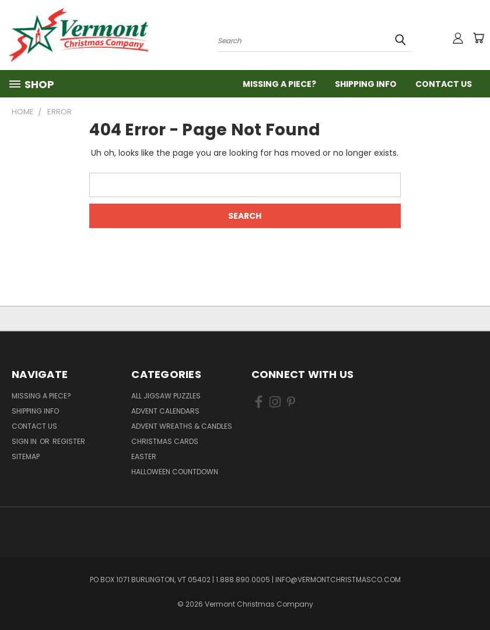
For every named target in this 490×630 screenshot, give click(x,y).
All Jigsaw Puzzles (166, 396)
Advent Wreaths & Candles (181, 426)
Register (68, 441)
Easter (143, 456)
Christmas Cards (164, 441)
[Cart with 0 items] (478, 38)
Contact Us (443, 84)
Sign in (25, 441)
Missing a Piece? (279, 84)
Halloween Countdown (174, 472)
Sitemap (26, 456)
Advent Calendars (165, 411)
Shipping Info (366, 84)
